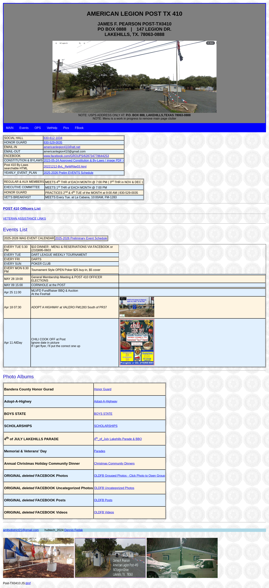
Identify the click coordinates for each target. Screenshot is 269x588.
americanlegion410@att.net (62, 147)
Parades (99, 451)
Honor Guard (103, 389)
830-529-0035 (53, 142)
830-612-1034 (53, 138)
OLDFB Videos (104, 512)
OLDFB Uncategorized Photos (114, 488)
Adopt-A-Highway (106, 401)
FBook (79, 127)
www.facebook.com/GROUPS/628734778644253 (76, 156)
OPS (38, 127)
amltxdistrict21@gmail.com (21, 530)
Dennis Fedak (73, 530)
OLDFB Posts (103, 500)
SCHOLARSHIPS (106, 425)
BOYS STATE (103, 413)
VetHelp (52, 127)
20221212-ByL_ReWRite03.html (65, 166)
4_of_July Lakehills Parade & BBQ (118, 439)
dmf (28, 583)
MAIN (9, 127)
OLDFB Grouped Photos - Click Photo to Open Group (129, 475)
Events (24, 127)
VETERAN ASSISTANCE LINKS (24, 218)
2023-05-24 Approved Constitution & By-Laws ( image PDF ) (84, 160)
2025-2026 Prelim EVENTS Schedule (68, 172)
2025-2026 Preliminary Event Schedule (81, 238)
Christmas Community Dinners (114, 463)
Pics (66, 127)
